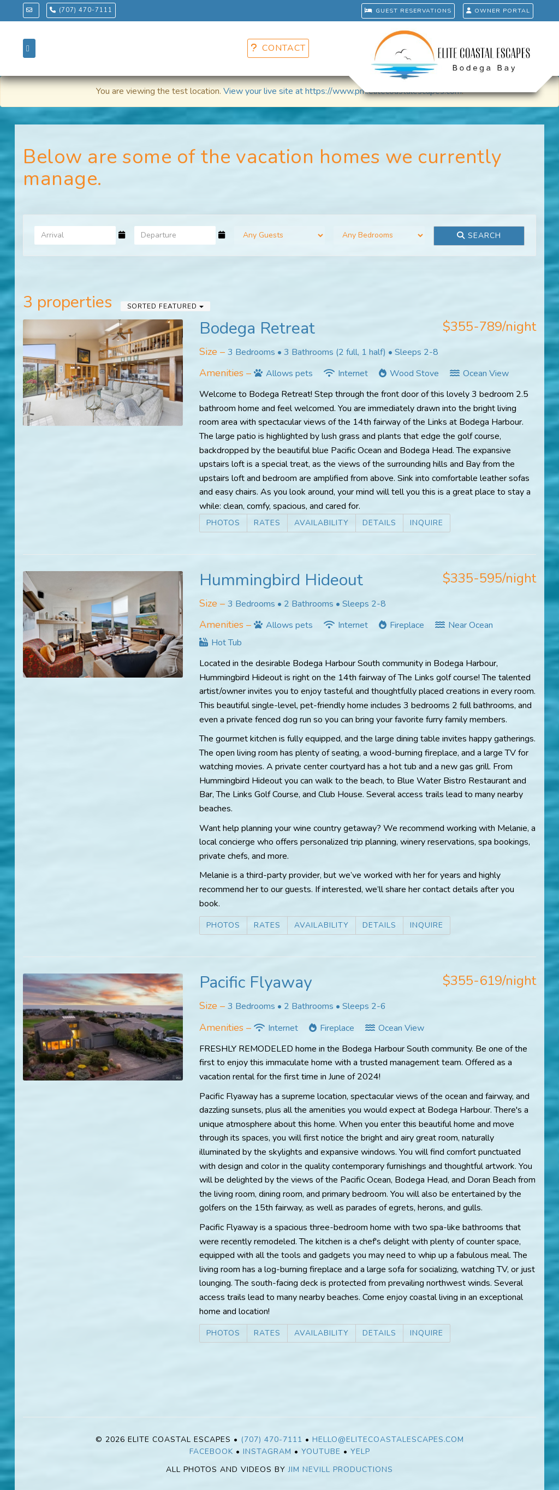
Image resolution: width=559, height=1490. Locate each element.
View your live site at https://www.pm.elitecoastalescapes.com (342, 91)
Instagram (267, 1451)
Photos (223, 523)
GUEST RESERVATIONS (408, 11)
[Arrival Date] (75, 235)
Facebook (211, 1451)
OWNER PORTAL (498, 11)
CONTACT (278, 48)
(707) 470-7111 (81, 10)
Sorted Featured (165, 306)
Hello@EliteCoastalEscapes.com (388, 1439)
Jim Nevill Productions (340, 1469)
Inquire (426, 523)
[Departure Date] (175, 235)
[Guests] (279, 235)
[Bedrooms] (379, 235)
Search (479, 235)
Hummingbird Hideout (281, 580)
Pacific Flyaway (255, 982)
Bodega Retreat (257, 328)
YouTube (321, 1451)
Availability (321, 523)
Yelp (360, 1451)
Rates (267, 523)
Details (379, 523)
